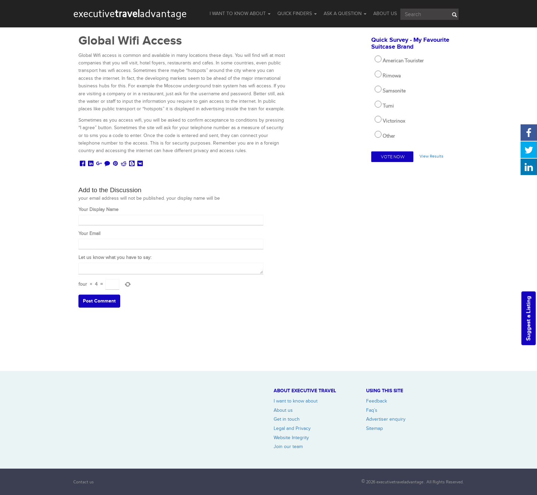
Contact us (83, 482)
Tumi (388, 105)
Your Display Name (98, 209)
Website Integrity (291, 438)
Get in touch (287, 419)
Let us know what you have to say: (114, 257)
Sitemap (374, 428)
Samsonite (394, 90)
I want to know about (295, 401)
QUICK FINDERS (297, 13)
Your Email (89, 233)
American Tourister (403, 60)
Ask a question (345, 13)
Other (389, 136)
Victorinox (394, 120)
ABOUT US (385, 13)
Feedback (376, 401)
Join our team (288, 446)
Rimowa (392, 75)
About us (283, 410)
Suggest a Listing (528, 318)
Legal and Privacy (292, 428)
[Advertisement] (415, 268)
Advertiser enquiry (385, 419)
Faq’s (371, 410)
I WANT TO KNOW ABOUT (240, 13)
